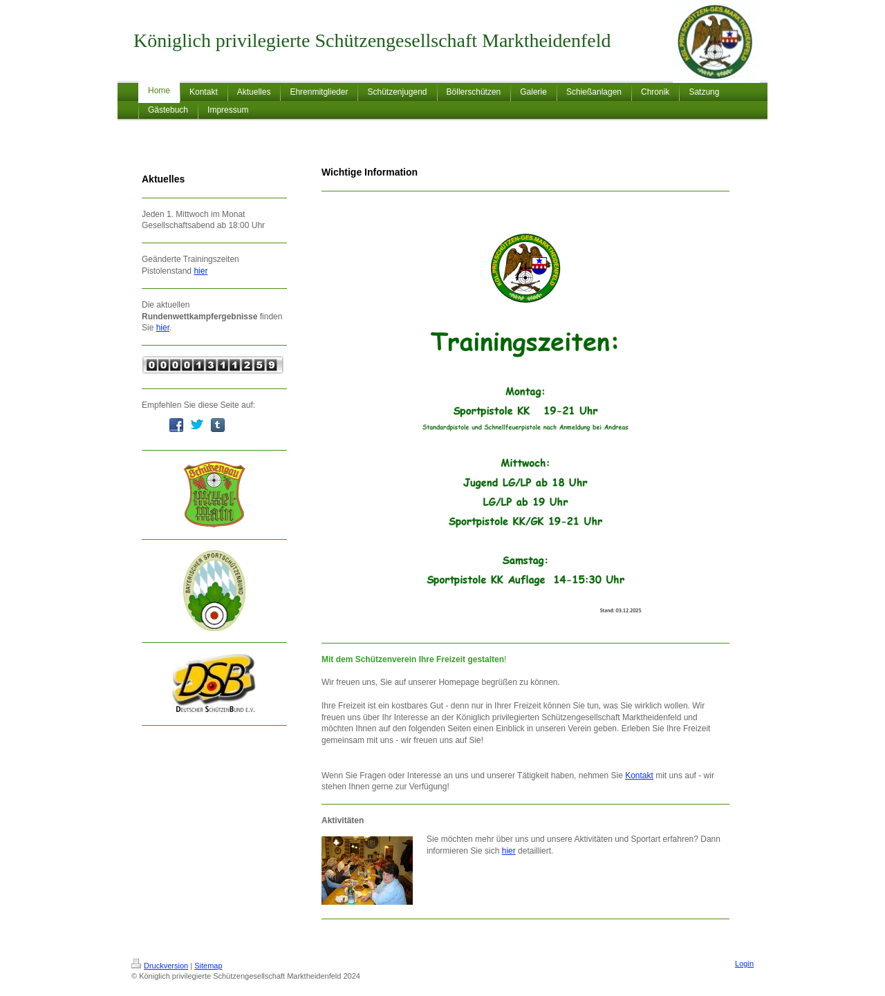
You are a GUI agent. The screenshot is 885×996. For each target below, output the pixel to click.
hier (200, 271)
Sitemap (208, 965)
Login (744, 963)
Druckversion (159, 965)
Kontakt (639, 775)
